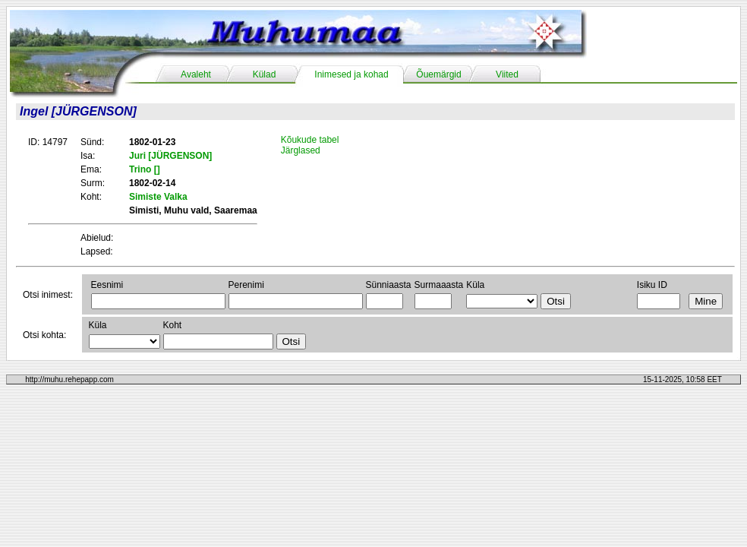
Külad (264, 74)
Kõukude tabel (310, 139)
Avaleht (196, 74)
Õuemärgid (438, 74)
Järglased (300, 150)
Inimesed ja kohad (351, 74)
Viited (507, 74)
